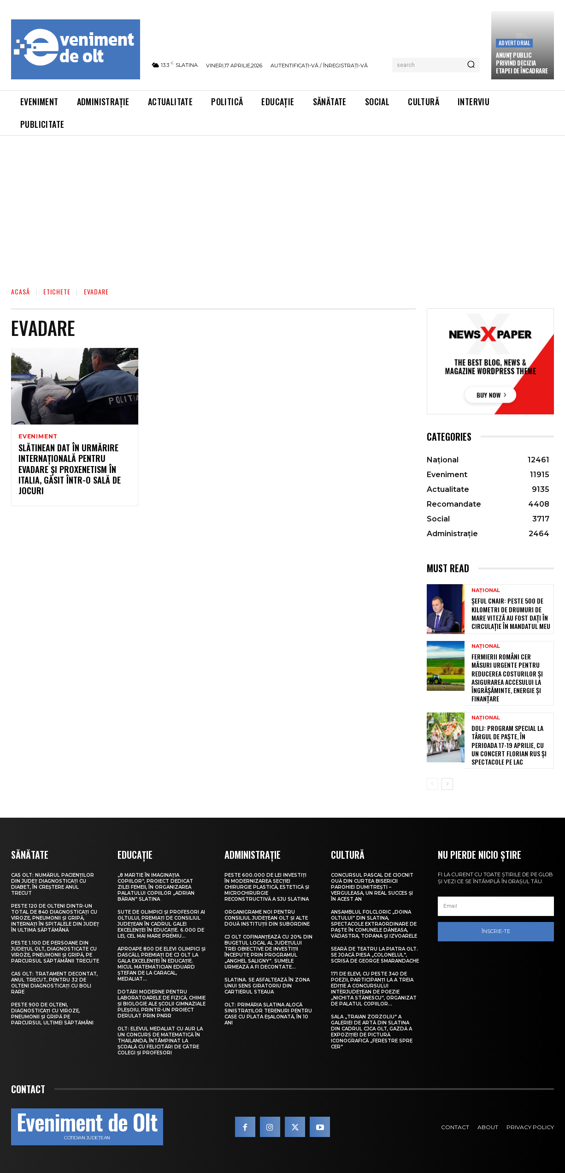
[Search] (471, 65)
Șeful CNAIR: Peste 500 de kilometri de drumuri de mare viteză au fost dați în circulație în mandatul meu (510, 613)
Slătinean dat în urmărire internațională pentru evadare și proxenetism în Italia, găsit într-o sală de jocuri (69, 470)
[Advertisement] (282, 204)
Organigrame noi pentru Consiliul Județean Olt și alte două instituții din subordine (267, 918)
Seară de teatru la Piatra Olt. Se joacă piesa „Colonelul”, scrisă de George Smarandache (375, 955)
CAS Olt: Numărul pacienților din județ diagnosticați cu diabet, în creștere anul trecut (52, 884)
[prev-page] (432, 784)
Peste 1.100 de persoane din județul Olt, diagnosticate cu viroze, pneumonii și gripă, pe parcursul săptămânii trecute (55, 952)
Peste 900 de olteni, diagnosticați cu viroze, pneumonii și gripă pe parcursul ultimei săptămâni (52, 1014)
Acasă (20, 291)
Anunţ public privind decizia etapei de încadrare (522, 62)
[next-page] (447, 784)
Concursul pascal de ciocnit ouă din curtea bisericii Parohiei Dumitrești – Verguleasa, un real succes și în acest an (372, 887)
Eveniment (38, 436)
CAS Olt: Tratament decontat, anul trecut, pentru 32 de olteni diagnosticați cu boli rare (54, 983)
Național (485, 590)
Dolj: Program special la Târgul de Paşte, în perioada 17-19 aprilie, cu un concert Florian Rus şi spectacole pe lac (509, 744)
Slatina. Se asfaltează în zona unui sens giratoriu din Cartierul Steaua (267, 986)
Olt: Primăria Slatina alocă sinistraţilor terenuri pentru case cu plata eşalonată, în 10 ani (268, 1014)
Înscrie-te (496, 931)
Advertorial (514, 43)
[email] (496, 906)
